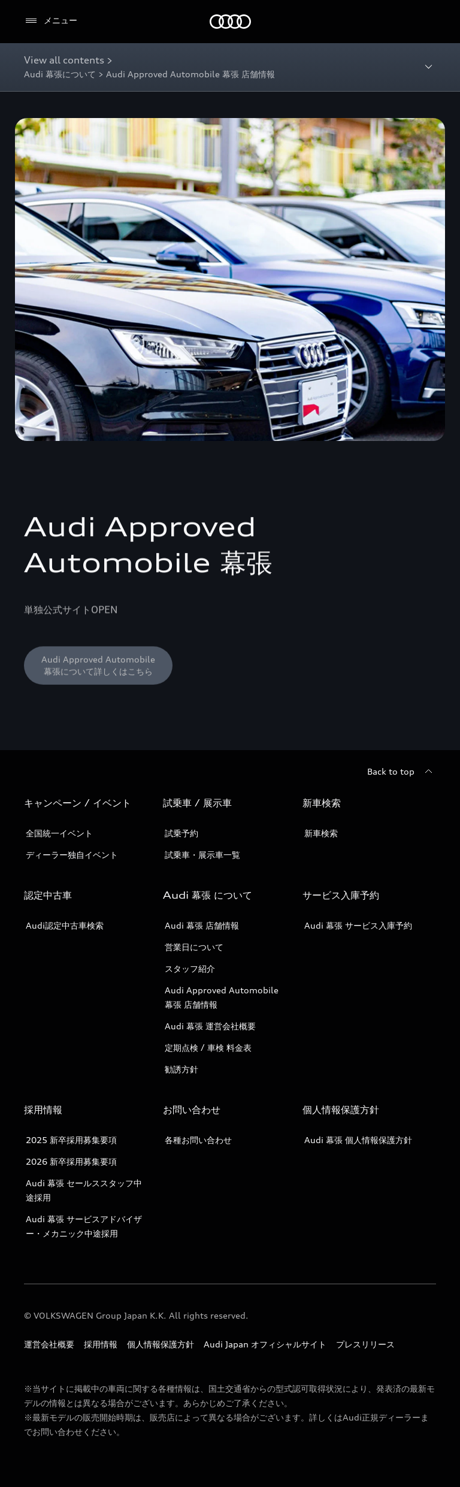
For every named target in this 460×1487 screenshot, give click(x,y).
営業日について (194, 947)
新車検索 (321, 833)
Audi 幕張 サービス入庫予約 (358, 925)
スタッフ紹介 (190, 968)
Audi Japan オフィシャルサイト (265, 1344)
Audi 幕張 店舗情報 (202, 925)
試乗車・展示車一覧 (202, 855)
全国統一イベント (59, 833)
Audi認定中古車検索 (65, 925)
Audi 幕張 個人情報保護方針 (358, 1140)
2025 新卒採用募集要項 (71, 1140)
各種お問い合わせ (198, 1140)
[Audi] (230, 21)
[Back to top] (401, 771)
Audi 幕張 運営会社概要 (210, 1026)
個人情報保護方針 (160, 1344)
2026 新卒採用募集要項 (71, 1161)
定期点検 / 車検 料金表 (208, 1047)
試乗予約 (181, 833)
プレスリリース (365, 1344)
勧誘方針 (181, 1069)
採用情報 (100, 1344)
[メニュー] (50, 21)
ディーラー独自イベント (72, 855)
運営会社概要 (49, 1344)
